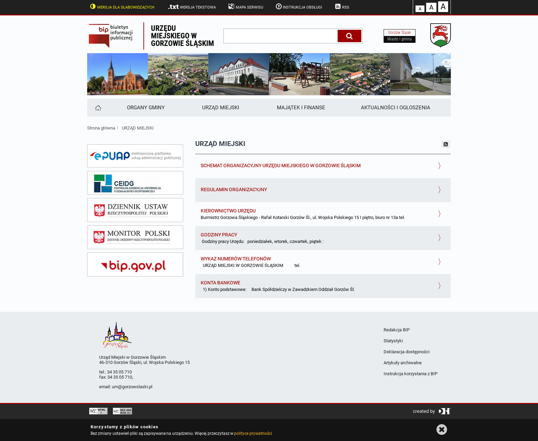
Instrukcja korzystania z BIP (410, 373)
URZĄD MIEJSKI (138, 128)
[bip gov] (135, 265)
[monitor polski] (135, 237)
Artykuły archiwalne (403, 362)
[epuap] (135, 156)
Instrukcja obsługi (298, 6)
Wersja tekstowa (191, 7)
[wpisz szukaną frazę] (281, 36)
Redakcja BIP (397, 329)
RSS (341, 6)
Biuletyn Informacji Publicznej (115, 36)
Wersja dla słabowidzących (121, 6)
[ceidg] (135, 183)
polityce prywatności (253, 433)
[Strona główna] (97, 108)
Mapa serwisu (245, 6)
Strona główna (101, 128)
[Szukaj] (349, 36)
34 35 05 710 (119, 372)
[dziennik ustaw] (135, 210)
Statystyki (393, 340)
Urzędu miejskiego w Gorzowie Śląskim (182, 36)
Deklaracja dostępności (407, 351)
